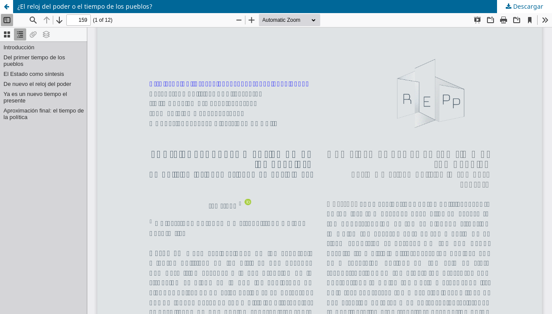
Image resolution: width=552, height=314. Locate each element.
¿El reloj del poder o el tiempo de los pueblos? (84, 6)
